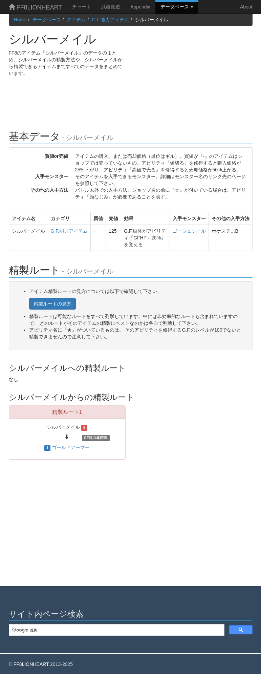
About (246, 6)
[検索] (116, 630)
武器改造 (110, 6)
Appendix (140, 6)
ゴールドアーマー (71, 447)
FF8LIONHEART (35, 7)
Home (20, 19)
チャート (81, 6)
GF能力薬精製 (96, 438)
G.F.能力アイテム (110, 19)
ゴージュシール (189, 231)
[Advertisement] (194, 73)
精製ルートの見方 (52, 304)
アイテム (76, 19)
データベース (177, 6)
